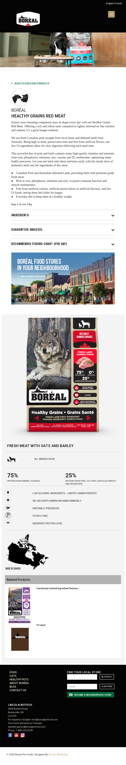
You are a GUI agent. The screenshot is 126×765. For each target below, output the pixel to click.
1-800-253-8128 (24, 730)
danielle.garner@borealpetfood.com (27, 726)
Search (107, 676)
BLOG (13, 686)
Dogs (13, 672)
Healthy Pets (19, 679)
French (118, 3)
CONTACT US (18, 690)
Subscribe (107, 686)
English (110, 3)
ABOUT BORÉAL (19, 683)
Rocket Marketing (58, 754)
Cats (13, 675)
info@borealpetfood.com (45, 719)
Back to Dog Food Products (32, 83)
